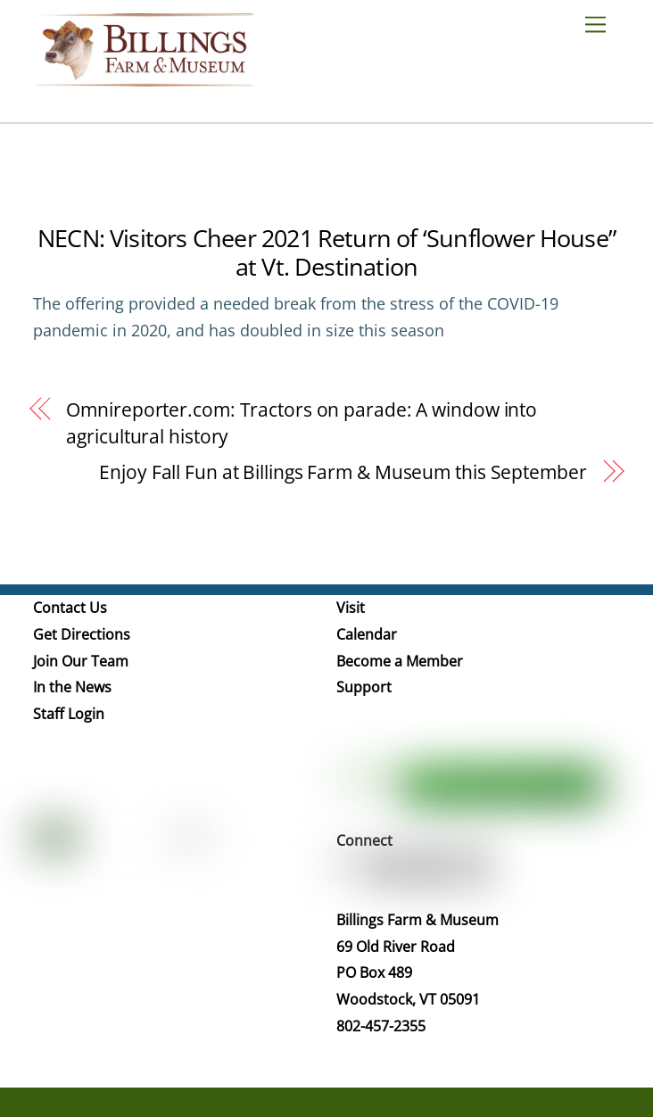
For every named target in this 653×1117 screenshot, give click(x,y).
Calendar (366, 634)
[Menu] (602, 23)
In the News (72, 687)
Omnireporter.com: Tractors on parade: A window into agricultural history (301, 423)
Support (364, 687)
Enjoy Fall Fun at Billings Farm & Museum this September (342, 471)
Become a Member (399, 661)
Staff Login (68, 714)
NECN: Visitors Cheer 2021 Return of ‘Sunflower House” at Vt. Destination (326, 252)
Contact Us (70, 607)
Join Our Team (80, 661)
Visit (350, 607)
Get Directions (81, 634)
